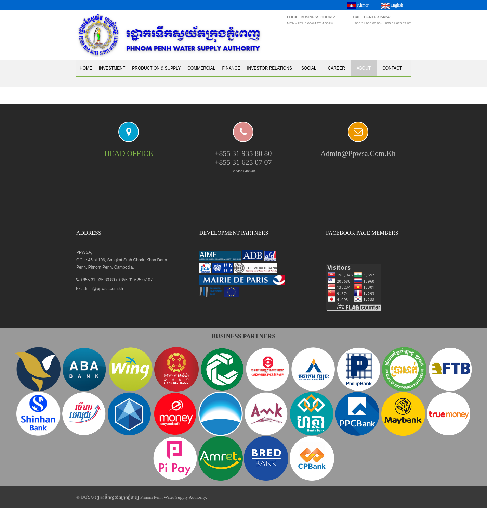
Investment (112, 68)
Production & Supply (156, 68)
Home (86, 68)
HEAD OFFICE (128, 153)
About (364, 68)
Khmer (357, 5)
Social (308, 68)
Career (336, 68)
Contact (392, 68)
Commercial (201, 68)
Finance (231, 68)
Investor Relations (269, 68)
